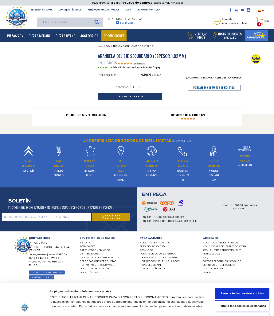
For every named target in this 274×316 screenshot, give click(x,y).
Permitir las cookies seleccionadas (242, 278)
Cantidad (128, 87)
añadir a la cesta (130, 96)
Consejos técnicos (70, 9)
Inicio (100, 46)
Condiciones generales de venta (225, 246)
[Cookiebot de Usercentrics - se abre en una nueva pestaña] (24, 308)
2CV (108, 46)
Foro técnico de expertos (158, 253)
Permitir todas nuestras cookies (242, 266)
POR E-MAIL (40, 242)
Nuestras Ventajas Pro (155, 242)
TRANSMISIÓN (121, 46)
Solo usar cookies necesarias (242, 291)
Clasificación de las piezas (220, 242)
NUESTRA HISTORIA (42, 9)
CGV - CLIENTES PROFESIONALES (222, 250)
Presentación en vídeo (95, 250)
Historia (85, 242)
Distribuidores (90, 253)
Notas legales (212, 253)
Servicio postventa (153, 246)
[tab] (86, 115)
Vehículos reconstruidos (103, 9)
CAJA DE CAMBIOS (142, 46)
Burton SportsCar (148, 9)
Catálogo (146, 250)
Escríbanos (127, 23)
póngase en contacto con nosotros (214, 87)
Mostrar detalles (204, 308)
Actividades (87, 246)
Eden (128, 9)
